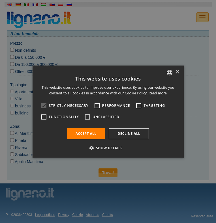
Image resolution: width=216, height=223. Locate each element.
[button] (108, 148)
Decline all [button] (128, 133)
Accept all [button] (86, 133)
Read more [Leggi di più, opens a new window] (158, 93)
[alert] (108, 111)
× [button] (177, 72)
